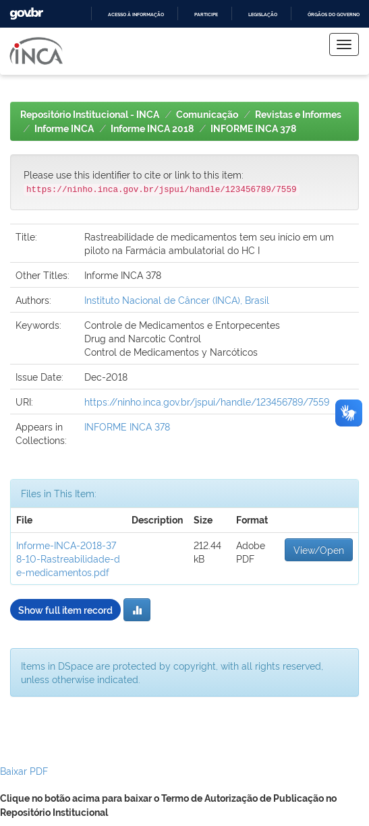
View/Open (318, 549)
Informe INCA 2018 (152, 128)
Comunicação (207, 114)
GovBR (26, 13)
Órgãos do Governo (334, 14)
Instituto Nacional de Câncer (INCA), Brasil (176, 299)
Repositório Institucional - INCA (89, 114)
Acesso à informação (136, 14)
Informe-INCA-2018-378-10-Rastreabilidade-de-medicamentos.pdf (68, 558)
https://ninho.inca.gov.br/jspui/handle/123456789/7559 (206, 401)
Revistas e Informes (298, 114)
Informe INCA (64, 128)
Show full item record (65, 609)
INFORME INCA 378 (253, 128)
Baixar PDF (24, 770)
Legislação (262, 14)
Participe (206, 14)
